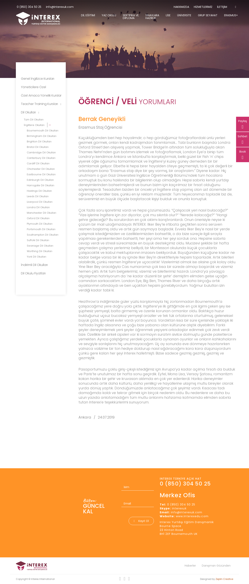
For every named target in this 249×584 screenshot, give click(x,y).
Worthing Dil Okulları (39, 251)
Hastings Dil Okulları (39, 191)
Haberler (190, 566)
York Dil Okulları (36, 257)
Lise (168, 15)
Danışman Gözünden (216, 566)
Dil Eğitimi (88, 15)
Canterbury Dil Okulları (41, 158)
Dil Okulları (30, 112)
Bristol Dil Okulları (38, 147)
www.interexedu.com (192, 516)
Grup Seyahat (207, 15)
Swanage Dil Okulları (40, 246)
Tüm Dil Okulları (33, 119)
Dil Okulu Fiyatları (33, 273)
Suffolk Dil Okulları (38, 240)
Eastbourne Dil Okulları (41, 174)
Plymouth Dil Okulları (39, 224)
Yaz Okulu (109, 15)
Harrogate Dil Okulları (40, 185)
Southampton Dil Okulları (42, 235)
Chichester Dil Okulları (41, 169)
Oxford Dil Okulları (38, 218)
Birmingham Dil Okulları (41, 136)
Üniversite (184, 15)
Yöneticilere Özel (33, 87)
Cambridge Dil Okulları (41, 152)
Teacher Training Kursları (41, 104)
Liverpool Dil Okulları (39, 202)
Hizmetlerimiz (203, 7)
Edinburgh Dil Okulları (40, 180)
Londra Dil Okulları (38, 207)
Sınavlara (152, 16)
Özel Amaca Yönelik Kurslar (41, 95)
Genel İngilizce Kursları (37, 78)
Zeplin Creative (224, 579)
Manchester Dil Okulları (41, 213)
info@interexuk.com (60, 7)
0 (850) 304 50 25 (29, 7)
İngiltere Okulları (34, 125)
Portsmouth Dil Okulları (41, 229)
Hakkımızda (181, 7)
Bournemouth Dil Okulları (42, 130)
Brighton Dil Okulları (39, 141)
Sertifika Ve (131, 16)
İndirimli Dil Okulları (34, 265)
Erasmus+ (231, 15)
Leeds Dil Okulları (38, 196)
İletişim (222, 7)
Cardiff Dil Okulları (38, 163)
